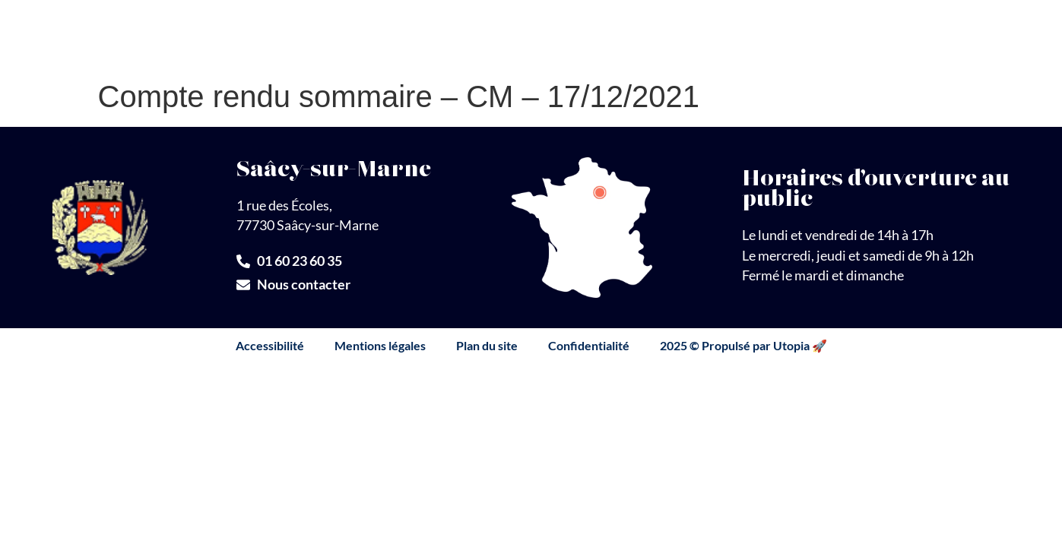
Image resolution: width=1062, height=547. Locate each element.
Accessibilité (270, 345)
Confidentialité (588, 345)
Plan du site (487, 345)
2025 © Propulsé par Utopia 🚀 (743, 345)
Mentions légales (380, 345)
